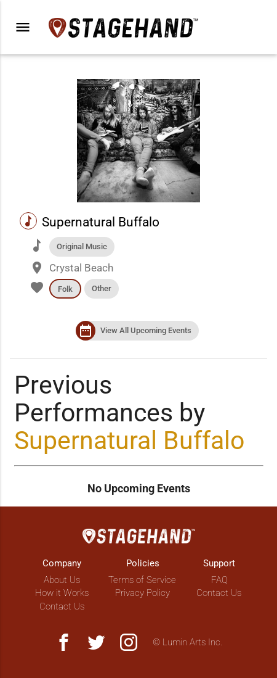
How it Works (62, 592)
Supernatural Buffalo (129, 440)
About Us (62, 579)
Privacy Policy (142, 592)
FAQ (219, 579)
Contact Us (61, 606)
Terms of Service (142, 579)
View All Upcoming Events (145, 330)
